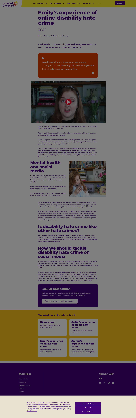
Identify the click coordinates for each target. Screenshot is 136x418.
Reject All (88, 409)
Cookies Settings (88, 405)
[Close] (133, 400)
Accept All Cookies (88, 413)
